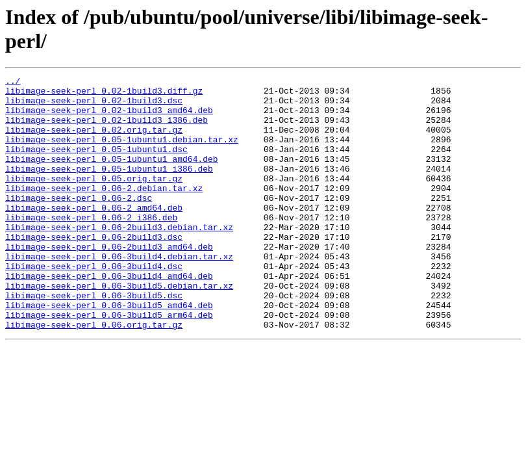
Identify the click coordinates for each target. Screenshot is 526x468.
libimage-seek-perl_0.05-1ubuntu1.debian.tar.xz (121, 153)
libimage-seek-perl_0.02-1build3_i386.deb (106, 129)
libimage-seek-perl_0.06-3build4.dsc (93, 305)
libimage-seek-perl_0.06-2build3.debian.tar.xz (119, 258)
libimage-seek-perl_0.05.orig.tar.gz (93, 199)
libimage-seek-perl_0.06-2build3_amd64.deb (109, 281)
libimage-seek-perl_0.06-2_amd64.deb (93, 234)
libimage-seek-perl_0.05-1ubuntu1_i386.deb (109, 188)
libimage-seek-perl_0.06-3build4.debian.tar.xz (119, 293)
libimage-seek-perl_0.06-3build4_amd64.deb (109, 316)
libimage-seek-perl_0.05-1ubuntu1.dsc (96, 164)
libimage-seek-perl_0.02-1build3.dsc (93, 106)
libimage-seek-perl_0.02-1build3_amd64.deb (109, 118)
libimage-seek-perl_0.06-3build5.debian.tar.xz (119, 328)
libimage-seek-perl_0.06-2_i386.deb (91, 246)
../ (12, 82)
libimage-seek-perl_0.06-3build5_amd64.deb (109, 352)
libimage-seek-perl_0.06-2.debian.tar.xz (104, 211)
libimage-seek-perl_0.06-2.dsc (78, 223)
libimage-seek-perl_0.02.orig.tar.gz (93, 141)
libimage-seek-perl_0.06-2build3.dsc (93, 270)
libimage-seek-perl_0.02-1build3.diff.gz (104, 94)
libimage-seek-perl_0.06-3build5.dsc (93, 340)
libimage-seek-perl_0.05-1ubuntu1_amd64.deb (111, 176)
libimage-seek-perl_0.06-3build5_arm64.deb (109, 363)
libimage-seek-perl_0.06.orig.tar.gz (93, 375)
